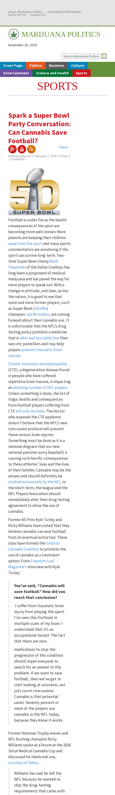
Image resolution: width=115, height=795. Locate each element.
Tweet (63, 147)
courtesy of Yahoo (23, 762)
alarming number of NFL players (40, 387)
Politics (35, 65)
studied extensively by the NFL (34, 481)
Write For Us (17, 15)
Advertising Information (64, 12)
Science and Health (52, 73)
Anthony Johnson (19, 156)
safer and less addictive (39, 338)
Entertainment (16, 73)
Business (56, 65)
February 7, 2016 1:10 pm (51, 156)
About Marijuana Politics (25, 12)
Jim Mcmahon (37, 314)
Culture (77, 65)
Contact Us (38, 15)
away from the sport (25, 243)
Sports (81, 73)
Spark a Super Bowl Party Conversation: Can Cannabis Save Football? (39, 128)
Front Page (13, 65)
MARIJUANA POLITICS (60, 34)
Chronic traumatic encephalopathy (37, 363)
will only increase (30, 411)
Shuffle (40, 308)
